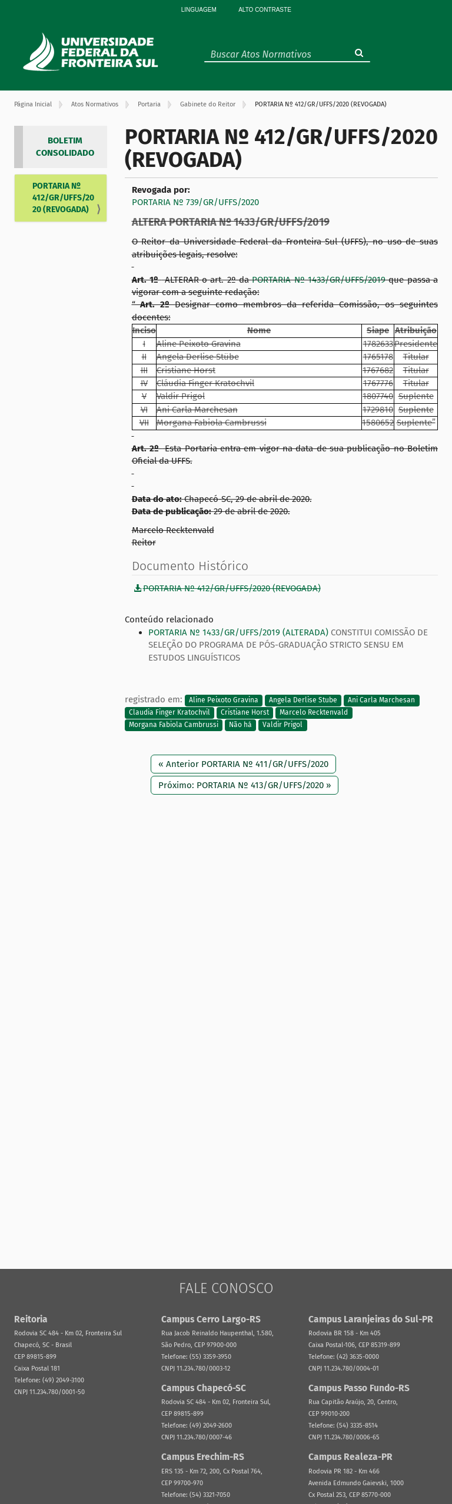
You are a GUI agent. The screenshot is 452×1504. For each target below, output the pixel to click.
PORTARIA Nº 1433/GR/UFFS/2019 (318, 279)
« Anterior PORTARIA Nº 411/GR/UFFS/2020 (243, 764)
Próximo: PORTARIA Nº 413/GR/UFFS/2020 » (244, 785)
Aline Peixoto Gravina (223, 700)
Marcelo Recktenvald (314, 712)
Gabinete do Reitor (207, 104)
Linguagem (199, 9)
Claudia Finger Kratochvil (169, 712)
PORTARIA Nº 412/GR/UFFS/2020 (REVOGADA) (63, 198)
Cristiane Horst (245, 712)
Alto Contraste (264, 9)
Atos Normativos (94, 104)
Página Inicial (33, 104)
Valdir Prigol (282, 725)
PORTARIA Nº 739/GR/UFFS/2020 (195, 202)
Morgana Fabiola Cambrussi (173, 725)
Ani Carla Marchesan (381, 700)
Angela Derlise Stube (303, 700)
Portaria (149, 104)
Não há (240, 725)
